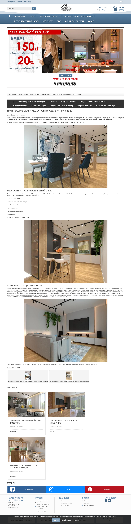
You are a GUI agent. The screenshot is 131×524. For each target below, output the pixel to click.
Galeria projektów (89, 459)
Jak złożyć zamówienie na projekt (51, 16)
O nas (59, 21)
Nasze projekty (47, 21)
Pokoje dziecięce (38, 105)
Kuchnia (53, 101)
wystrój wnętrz (30, 122)
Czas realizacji (65, 459)
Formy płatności (73, 16)
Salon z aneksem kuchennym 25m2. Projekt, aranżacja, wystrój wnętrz (100, 421)
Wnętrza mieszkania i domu (92, 101)
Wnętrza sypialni (84, 105)
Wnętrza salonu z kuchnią (61, 105)
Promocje (32, 16)
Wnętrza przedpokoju (105, 105)
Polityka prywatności (42, 461)
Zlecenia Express (89, 16)
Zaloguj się (105, 10)
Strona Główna (19, 16)
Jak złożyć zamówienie (43, 459)
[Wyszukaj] (19, 8)
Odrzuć (77, 520)
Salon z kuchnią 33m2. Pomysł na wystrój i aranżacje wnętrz (62, 421)
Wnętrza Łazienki (68, 101)
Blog (121, 1)
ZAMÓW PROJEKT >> (65, 75)
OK (33, 8)
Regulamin (40, 463)
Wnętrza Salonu (20, 105)
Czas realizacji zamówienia (74, 21)
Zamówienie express (66, 457)
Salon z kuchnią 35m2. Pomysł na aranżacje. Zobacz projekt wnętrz (24, 421)
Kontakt (91, 21)
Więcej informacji (66, 520)
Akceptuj (56, 520)
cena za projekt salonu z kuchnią (72, 364)
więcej (12, 431)
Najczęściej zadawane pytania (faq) (26, 21)
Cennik (62, 455)
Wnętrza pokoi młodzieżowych (31, 101)
